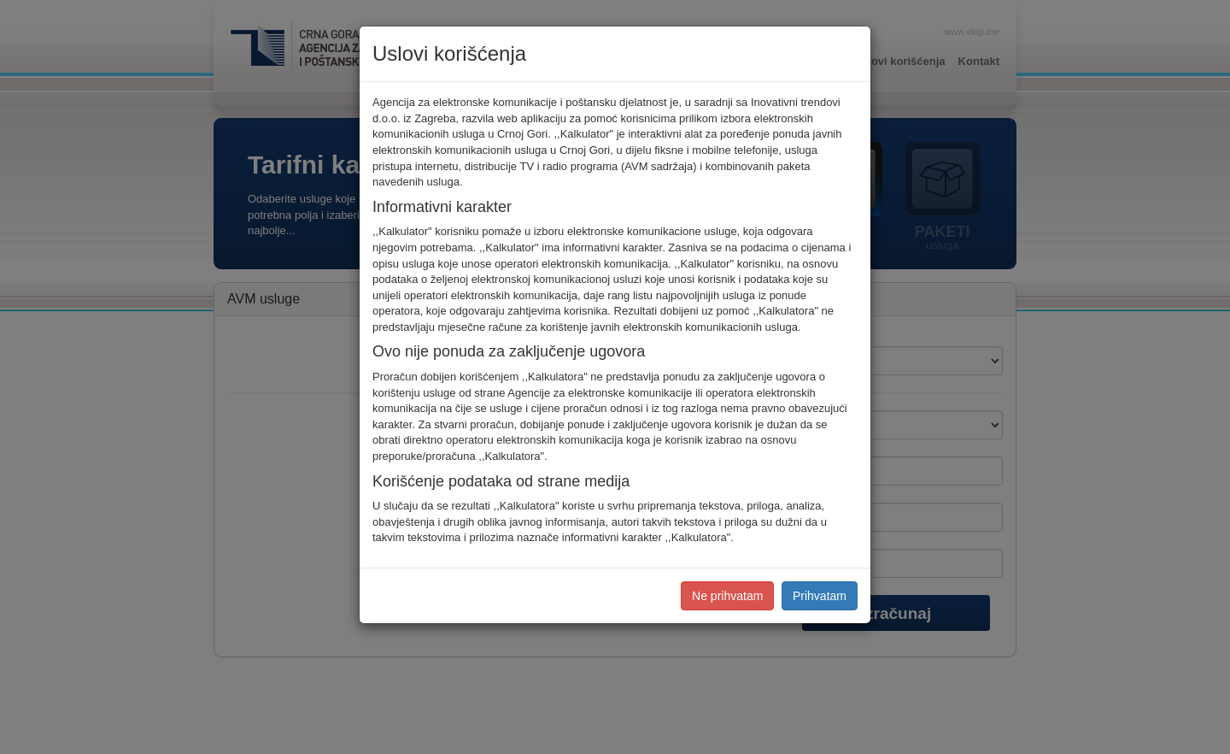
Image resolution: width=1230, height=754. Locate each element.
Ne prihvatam (727, 596)
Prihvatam (819, 596)
